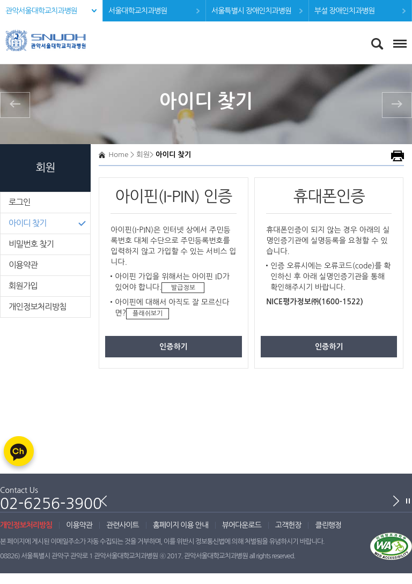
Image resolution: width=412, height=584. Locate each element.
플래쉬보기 (148, 313)
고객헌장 (288, 525)
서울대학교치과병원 (137, 10)
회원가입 (23, 286)
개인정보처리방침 (38, 307)
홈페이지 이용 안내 (180, 525)
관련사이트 (122, 525)
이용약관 (23, 265)
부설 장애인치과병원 (344, 10)
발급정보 (183, 287)
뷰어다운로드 (241, 525)
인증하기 (173, 346)
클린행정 (328, 525)
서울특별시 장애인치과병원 (251, 10)
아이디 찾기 (28, 223)
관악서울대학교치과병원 (41, 10)
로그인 (19, 202)
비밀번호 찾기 (31, 244)
